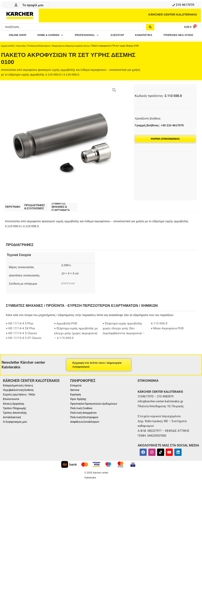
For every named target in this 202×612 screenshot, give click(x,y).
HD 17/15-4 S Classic (22, 341)
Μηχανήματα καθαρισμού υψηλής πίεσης (76, 53)
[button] (68, 36)
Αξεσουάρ (22, 53)
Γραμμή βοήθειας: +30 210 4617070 (159, 133)
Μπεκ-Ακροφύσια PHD (168, 336)
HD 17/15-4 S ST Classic (25, 346)
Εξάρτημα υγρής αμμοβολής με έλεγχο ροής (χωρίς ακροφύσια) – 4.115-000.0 (76, 341)
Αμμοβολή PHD (66, 332)
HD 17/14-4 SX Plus (21, 336)
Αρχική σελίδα (8, 53)
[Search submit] (150, 27)
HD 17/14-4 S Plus (20, 332)
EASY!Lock (68, 291)
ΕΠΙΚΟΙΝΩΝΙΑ (148, 389)
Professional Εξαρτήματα (41, 53)
